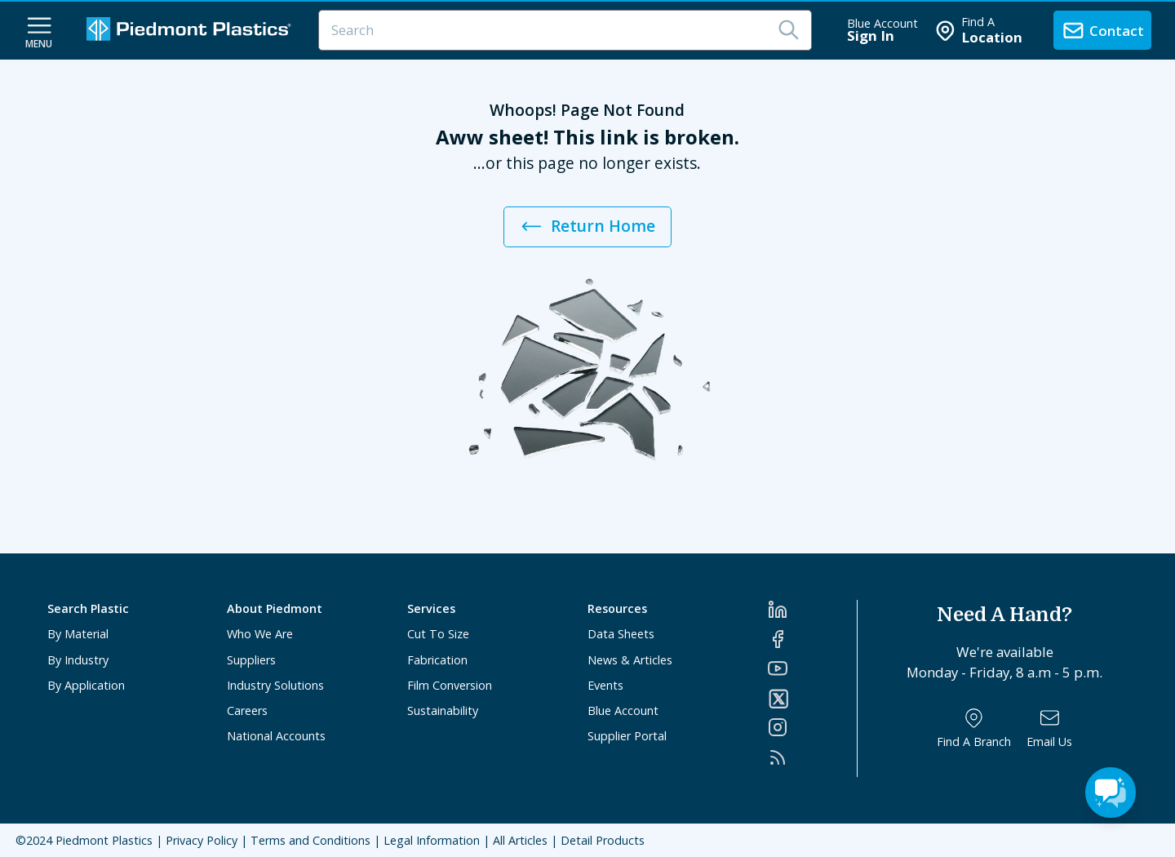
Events (605, 685)
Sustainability (442, 710)
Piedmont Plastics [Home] (104, 840)
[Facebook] (812, 639)
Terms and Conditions (310, 840)
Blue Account (623, 710)
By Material (78, 634)
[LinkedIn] (812, 609)
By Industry (78, 660)
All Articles (520, 840)
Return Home (587, 226)
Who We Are (260, 634)
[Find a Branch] (974, 728)
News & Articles (630, 660)
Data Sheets (621, 634)
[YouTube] (812, 668)
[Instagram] (812, 727)
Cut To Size (438, 634)
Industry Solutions (275, 685)
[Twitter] (812, 698)
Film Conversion (449, 685)
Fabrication (437, 660)
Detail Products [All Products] (603, 840)
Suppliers (251, 660)
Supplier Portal (627, 736)
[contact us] (1102, 30)
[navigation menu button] (39, 31)
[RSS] (812, 757)
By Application (86, 685)
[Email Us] (1049, 728)
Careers (247, 710)
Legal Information (432, 840)
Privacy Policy (201, 840)
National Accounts (276, 736)
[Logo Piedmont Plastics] (190, 30)
